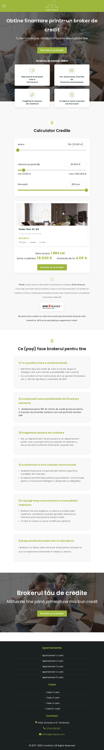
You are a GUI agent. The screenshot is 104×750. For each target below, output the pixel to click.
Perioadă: (23, 184)
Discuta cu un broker (52, 50)
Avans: (21, 144)
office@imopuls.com (53, 734)
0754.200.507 (53, 728)
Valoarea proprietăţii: (29, 164)
